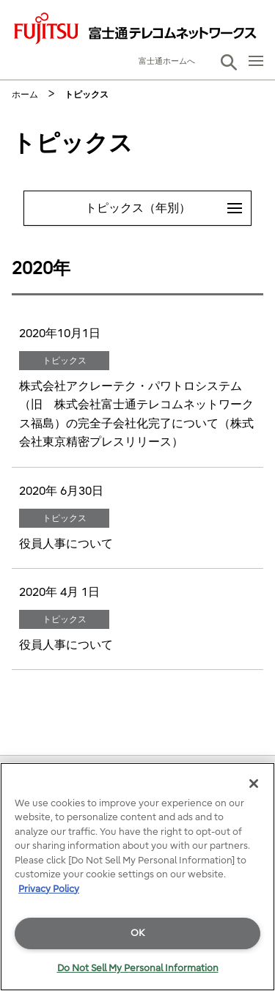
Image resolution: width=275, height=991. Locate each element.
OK (137, 932)
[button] (229, 62)
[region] (137, 876)
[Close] (254, 783)
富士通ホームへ (167, 61)
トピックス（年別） (168, 203)
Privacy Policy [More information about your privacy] (48, 888)
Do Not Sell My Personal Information (138, 967)
